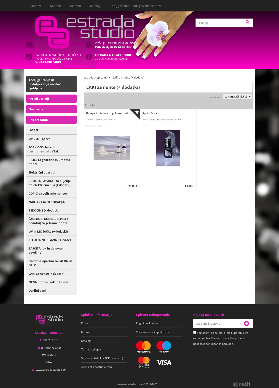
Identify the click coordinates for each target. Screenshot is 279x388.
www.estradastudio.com (51, 370)
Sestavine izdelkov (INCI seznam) (102, 358)
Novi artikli (37, 109)
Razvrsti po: (214, 96)
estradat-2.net (50, 348)
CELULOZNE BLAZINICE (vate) (50, 240)
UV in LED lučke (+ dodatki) (48, 231)
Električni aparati (42, 172)
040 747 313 (51, 340)
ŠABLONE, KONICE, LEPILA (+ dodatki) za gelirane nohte (49, 221)
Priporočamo (38, 120)
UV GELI (34, 130)
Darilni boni (37, 290)
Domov (36, 6)
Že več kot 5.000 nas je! (113, 57)
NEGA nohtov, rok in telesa (48, 282)
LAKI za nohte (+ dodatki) (47, 273)
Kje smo (75, 6)
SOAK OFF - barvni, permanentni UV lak (44, 149)
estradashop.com (95, 77)
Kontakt (55, 6)
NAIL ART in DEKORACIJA (47, 202)
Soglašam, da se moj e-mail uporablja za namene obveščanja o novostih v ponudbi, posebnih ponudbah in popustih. (220, 338)
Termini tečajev (91, 349)
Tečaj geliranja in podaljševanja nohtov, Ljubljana (45, 84)
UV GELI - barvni (40, 139)
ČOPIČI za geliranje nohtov (48, 193)
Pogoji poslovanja (147, 323)
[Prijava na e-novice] (248, 323)
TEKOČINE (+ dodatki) (44, 210)
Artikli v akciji (39, 99)
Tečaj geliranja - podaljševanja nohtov (135, 6)
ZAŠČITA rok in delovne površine (46, 250)
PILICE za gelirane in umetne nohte (50, 162)
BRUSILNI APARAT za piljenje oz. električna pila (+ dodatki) (50, 183)
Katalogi (95, 6)
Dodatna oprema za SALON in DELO (50, 263)
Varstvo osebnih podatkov (152, 332)
